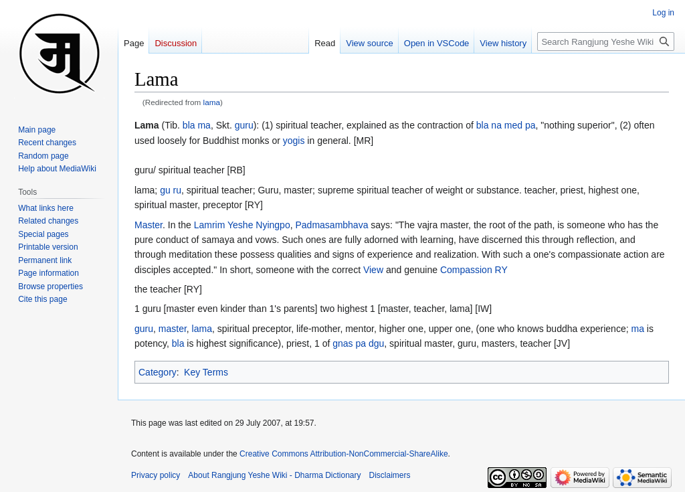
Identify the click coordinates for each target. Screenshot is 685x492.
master (173, 328)
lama (211, 102)
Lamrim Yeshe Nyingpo (242, 225)
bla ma (197, 125)
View (373, 269)
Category (157, 372)
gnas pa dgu (358, 343)
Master (148, 225)
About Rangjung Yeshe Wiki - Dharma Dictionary (274, 475)
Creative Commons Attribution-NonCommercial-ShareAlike (343, 454)
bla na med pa (506, 125)
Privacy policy (155, 475)
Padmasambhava (331, 225)
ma (637, 328)
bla (178, 343)
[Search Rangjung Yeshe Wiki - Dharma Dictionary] (605, 41)
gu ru (170, 190)
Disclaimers (390, 475)
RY (501, 269)
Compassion (466, 269)
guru (244, 125)
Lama (146, 125)
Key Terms (206, 372)
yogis (294, 140)
